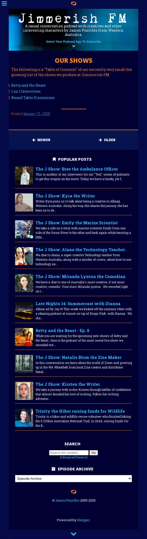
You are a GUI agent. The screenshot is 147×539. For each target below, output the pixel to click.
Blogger (83, 520)
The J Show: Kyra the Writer (65, 195)
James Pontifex (67, 500)
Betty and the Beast (28, 85)
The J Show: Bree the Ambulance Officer (77, 169)
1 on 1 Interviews (26, 91)
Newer (41, 139)
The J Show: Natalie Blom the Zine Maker (78, 357)
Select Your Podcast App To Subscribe (73, 41)
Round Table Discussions (33, 97)
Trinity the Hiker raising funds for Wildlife (80, 411)
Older (107, 139)
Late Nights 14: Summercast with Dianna (78, 303)
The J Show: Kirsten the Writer (68, 384)
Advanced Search (73, 457)
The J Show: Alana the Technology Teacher (80, 249)
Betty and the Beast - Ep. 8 (62, 330)
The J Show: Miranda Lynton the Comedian (80, 276)
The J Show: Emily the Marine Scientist (77, 222)
